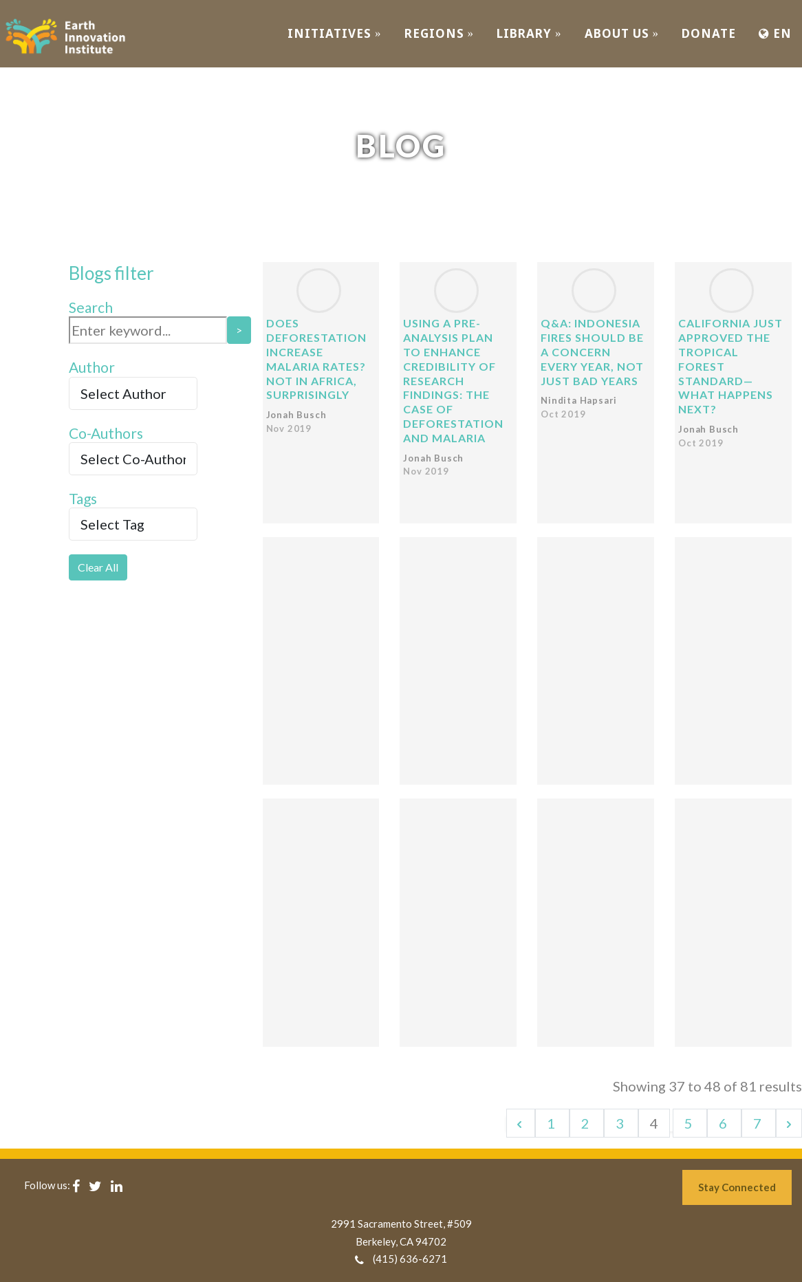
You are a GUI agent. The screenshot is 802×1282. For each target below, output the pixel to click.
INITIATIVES (335, 33)
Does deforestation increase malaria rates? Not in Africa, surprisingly (316, 358)
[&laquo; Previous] (520, 1123)
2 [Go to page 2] (586, 1123)
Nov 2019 (289, 428)
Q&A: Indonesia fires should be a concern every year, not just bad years (592, 351)
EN (775, 33)
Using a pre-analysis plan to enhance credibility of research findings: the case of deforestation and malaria (453, 380)
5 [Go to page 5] (689, 1123)
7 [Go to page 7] (758, 1123)
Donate (709, 33)
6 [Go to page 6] (724, 1123)
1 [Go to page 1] (552, 1123)
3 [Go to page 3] (621, 1123)
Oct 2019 (563, 414)
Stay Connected (737, 1187)
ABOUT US (622, 33)
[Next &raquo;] (789, 1123)
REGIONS (439, 33)
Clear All (98, 567)
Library (529, 33)
